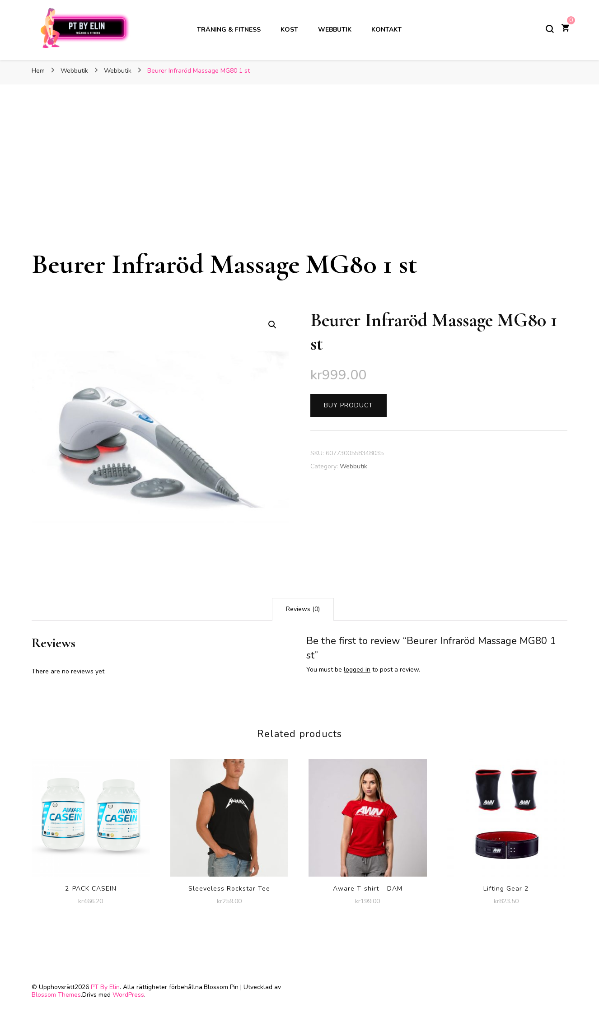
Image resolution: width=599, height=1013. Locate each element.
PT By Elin (105, 987)
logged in (357, 669)
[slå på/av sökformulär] (550, 29)
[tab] (303, 609)
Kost (289, 29)
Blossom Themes (56, 994)
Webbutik (334, 29)
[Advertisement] (299, 179)
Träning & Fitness (229, 29)
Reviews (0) (303, 609)
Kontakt (386, 29)
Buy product (348, 405)
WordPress (128, 994)
